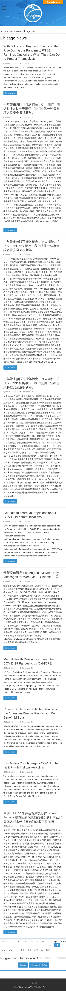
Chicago (23, 965)
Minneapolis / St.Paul (39, 965)
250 (22, 949)
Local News (15, 31)
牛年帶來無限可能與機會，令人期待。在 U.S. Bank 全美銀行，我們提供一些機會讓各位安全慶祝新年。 (31, 108)
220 (24, 941)
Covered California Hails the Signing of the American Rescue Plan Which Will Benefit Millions (30, 713)
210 (17, 941)
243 (10, 949)
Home (4, 31)
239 (43, 941)
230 (31, 941)
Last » (49, 949)
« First (4, 941)
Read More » (10, 93)
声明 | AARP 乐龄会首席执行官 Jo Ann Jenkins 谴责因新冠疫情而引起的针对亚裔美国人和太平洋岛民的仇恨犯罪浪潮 (32, 817)
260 (29, 949)
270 (36, 949)
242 (3, 949)
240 (50, 945)
